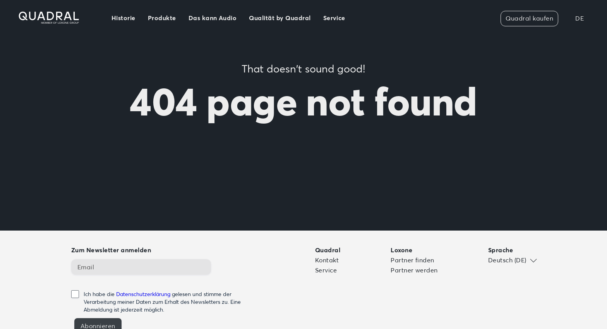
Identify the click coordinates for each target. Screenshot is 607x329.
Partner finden (412, 260)
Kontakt (327, 260)
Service (326, 270)
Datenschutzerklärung (143, 294)
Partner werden (414, 270)
